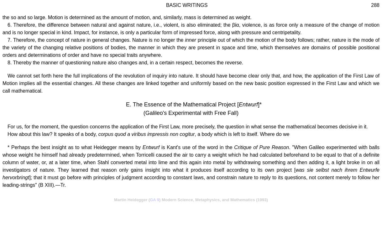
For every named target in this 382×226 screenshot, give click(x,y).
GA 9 (154, 199)
